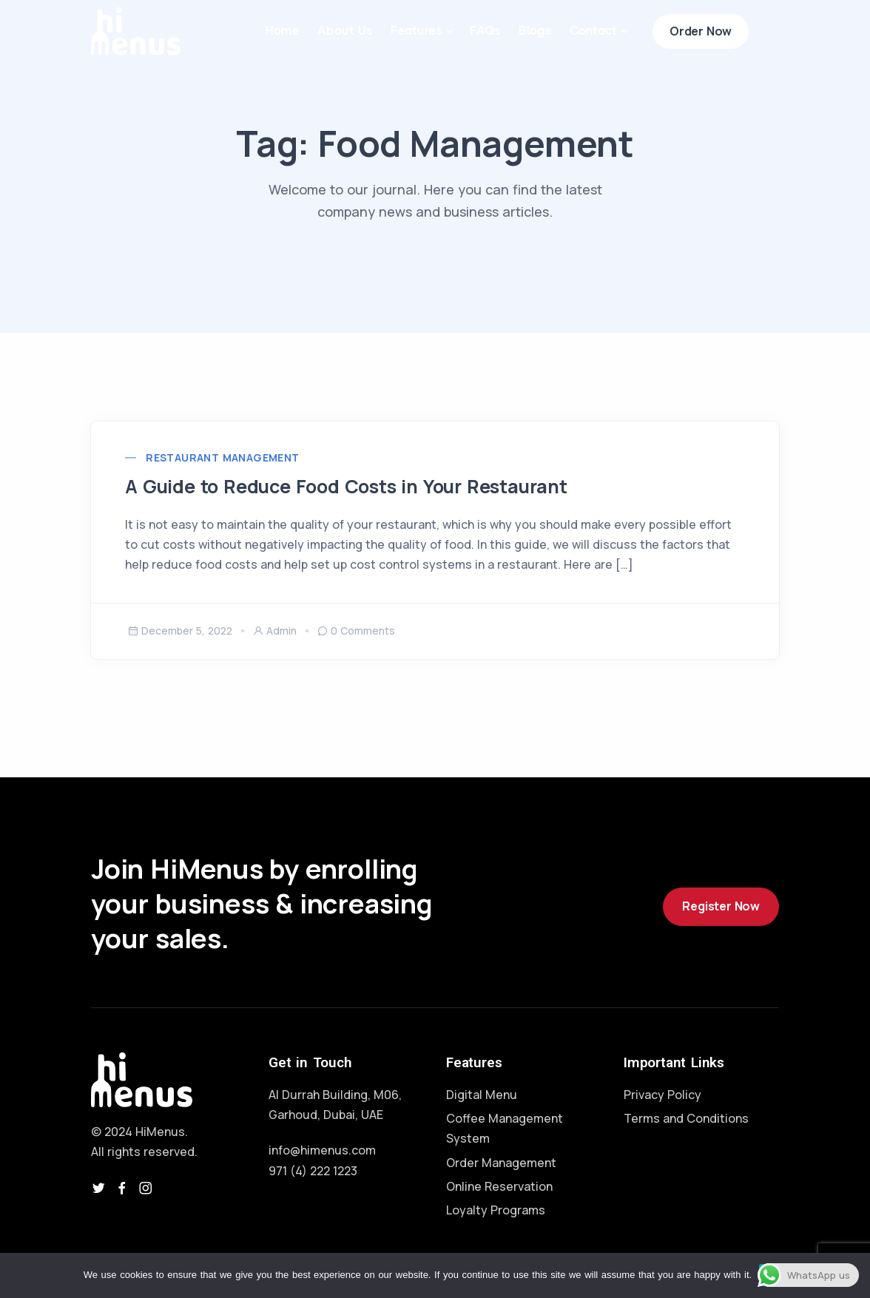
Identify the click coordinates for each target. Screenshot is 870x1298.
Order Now (701, 31)
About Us (345, 30)
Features (416, 30)
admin (275, 633)
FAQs (485, 30)
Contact (593, 30)
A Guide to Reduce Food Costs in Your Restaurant (358, 488)
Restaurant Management (225, 460)
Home (282, 30)
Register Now (721, 910)
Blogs (535, 30)
